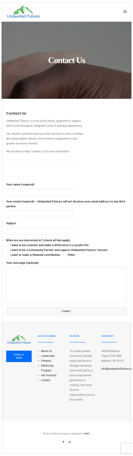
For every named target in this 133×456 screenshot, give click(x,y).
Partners (46, 360)
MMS (87, 433)
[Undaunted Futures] (23, 12)
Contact (45, 380)
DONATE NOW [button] (19, 356)
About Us (46, 351)
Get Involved (48, 375)
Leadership (48, 356)
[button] (125, 12)
